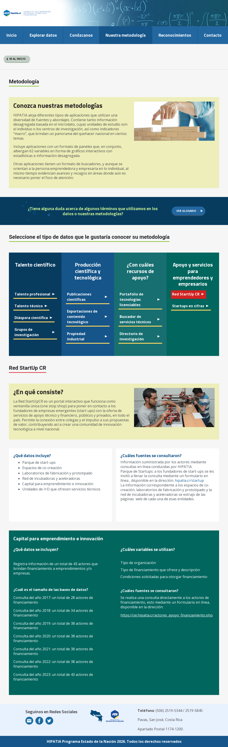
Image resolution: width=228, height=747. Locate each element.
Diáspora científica (31, 317)
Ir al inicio (17, 59)
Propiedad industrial (76, 336)
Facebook (39, 721)
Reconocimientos (175, 35)
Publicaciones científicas (79, 297)
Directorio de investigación (132, 336)
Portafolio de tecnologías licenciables (131, 299)
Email (29, 721)
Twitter (49, 721)
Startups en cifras (188, 305)
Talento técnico (28, 305)
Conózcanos (81, 35)
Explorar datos (43, 35)
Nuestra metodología (126, 35)
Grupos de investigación (26, 332)
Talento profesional (32, 294)
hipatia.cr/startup (189, 480)
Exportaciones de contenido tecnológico (82, 316)
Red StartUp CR (186, 294)
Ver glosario (186, 211)
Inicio (11, 35)
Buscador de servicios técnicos (135, 319)
